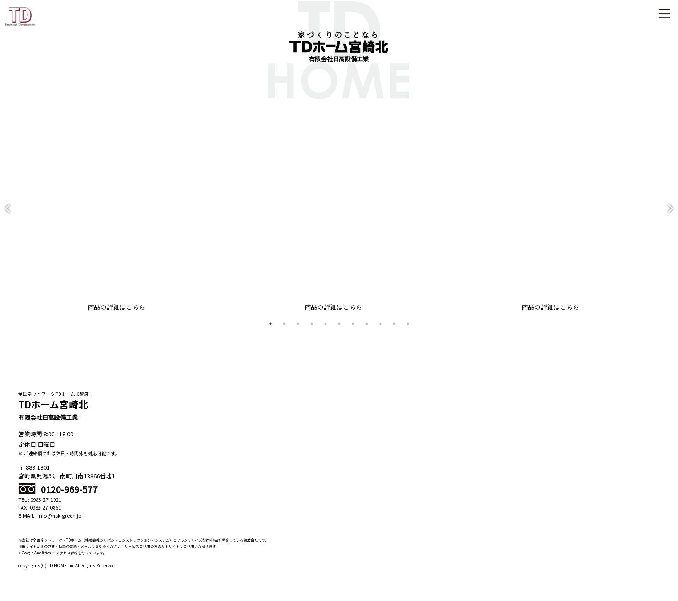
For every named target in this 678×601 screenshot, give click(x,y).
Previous (7, 213)
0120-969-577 (58, 497)
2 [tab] (284, 332)
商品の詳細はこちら (113, 315)
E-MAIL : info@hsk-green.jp (49, 524)
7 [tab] (353, 332)
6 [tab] (339, 332)
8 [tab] (366, 332)
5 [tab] (325, 332)
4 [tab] (311, 332)
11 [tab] (407, 332)
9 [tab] (380, 332)
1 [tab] (270, 332)
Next (670, 213)
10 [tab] (394, 332)
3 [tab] (298, 332)
